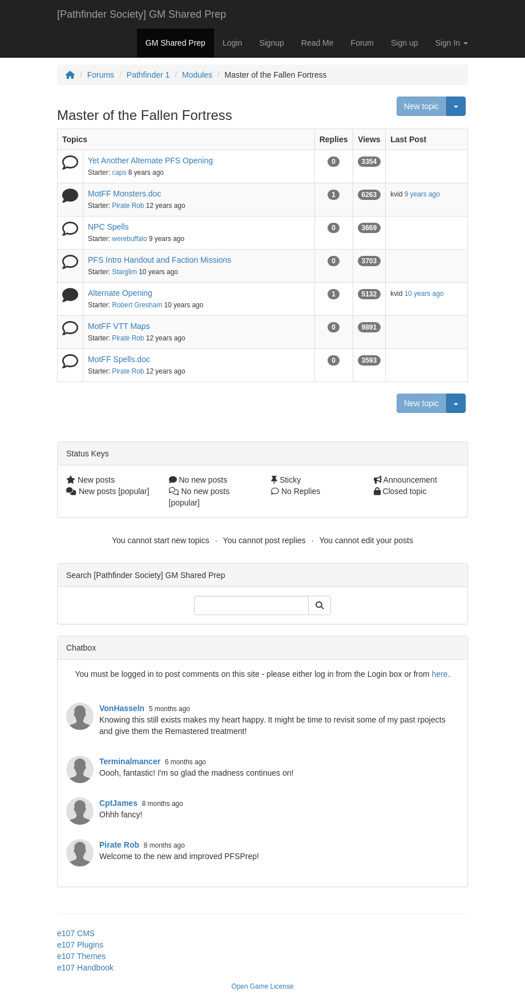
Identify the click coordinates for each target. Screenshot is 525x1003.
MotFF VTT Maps (119, 326)
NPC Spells (108, 226)
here (440, 674)
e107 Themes (81, 956)
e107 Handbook (85, 967)
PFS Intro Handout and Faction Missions (159, 259)
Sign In (451, 42)
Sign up (404, 42)
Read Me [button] (317, 42)
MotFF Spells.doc (119, 359)
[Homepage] (70, 74)
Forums (100, 74)
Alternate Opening (120, 293)
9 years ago (422, 194)
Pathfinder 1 (148, 74)
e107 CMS (76, 933)
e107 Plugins (80, 944)
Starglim (124, 272)
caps (119, 172)
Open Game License (262, 986)
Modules (197, 74)
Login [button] (232, 42)
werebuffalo (129, 239)
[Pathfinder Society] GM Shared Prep (141, 14)
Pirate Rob (128, 206)
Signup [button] (271, 42)
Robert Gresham (137, 305)
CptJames (118, 803)
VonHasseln (121, 708)
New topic (421, 106)
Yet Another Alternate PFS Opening (150, 160)
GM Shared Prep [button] (175, 42)
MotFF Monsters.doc (124, 193)
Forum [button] (362, 42)
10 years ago (424, 294)
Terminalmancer (129, 761)
